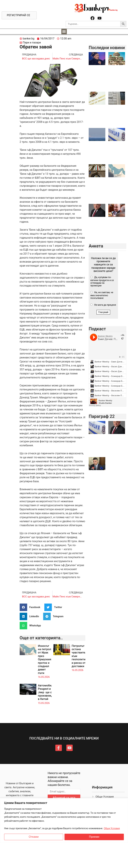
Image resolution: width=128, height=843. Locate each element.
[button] (64, 31)
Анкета (96, 245)
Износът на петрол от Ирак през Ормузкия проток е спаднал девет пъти (44, 659)
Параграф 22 (102, 416)
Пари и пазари (32, 42)
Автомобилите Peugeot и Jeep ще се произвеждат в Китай (48, 692)
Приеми (94, 837)
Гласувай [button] (103, 312)
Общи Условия (112, 828)
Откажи (33, 837)
